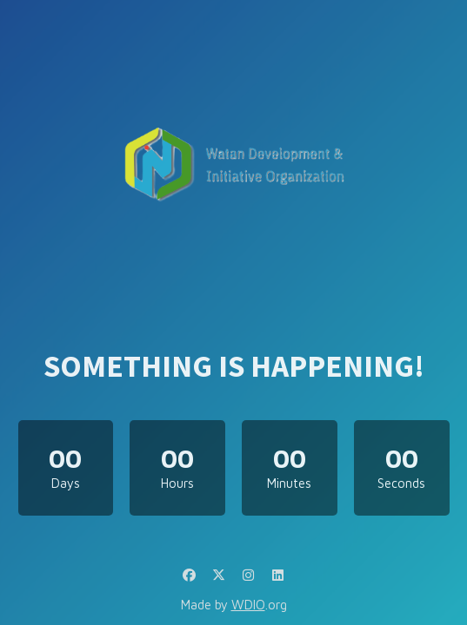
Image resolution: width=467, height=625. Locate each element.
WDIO (248, 604)
